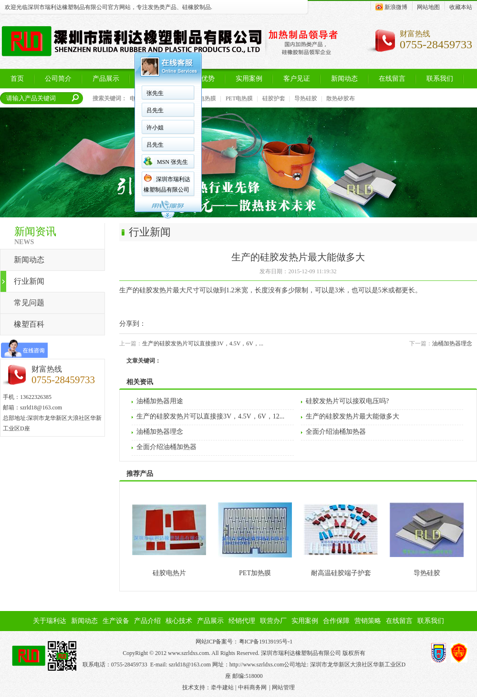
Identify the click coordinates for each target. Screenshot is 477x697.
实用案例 (304, 620)
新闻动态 (29, 260)
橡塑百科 (29, 324)
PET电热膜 (239, 98)
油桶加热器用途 (159, 401)
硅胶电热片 (169, 573)
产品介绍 (147, 620)
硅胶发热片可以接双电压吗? (347, 401)
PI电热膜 (205, 98)
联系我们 (430, 620)
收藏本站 (460, 7)
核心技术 (179, 620)
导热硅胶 (305, 98)
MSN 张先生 (172, 162)
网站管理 (283, 687)
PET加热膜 (255, 573)
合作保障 (336, 620)
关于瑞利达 (49, 620)
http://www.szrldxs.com (256, 664)
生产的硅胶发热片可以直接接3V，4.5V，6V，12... (210, 416)
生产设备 (116, 620)
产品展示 (210, 620)
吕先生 (155, 110)
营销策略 (367, 620)
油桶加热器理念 (452, 343)
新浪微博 (391, 7)
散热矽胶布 (340, 98)
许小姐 (155, 127)
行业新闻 (29, 281)
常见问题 (29, 303)
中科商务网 (252, 687)
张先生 (155, 93)
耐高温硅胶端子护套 (341, 573)
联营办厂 (273, 620)
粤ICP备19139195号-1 (266, 641)
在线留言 (399, 620)
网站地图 (428, 7)
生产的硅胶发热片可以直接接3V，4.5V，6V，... (202, 343)
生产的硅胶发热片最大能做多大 (352, 416)
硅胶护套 (273, 98)
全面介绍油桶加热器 (336, 431)
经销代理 (241, 620)
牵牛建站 (222, 687)
